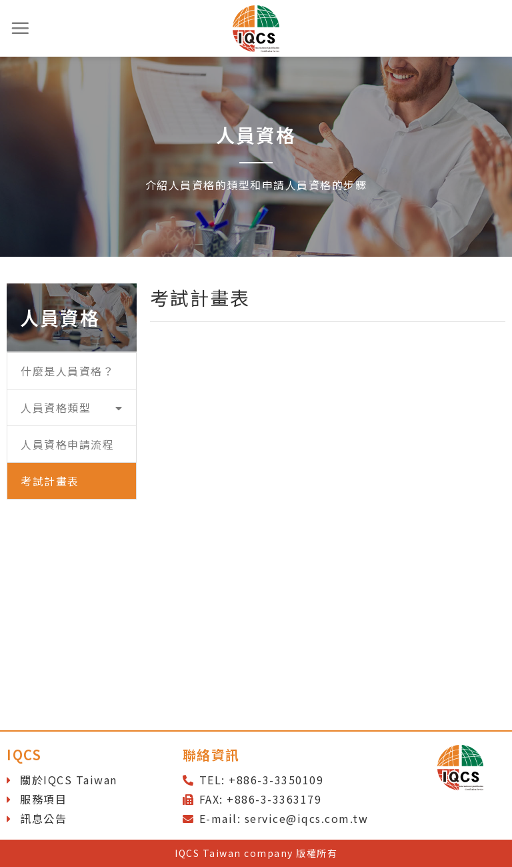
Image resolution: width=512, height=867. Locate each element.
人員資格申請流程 (67, 444)
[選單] (20, 28)
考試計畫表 (50, 481)
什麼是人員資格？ (67, 371)
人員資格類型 (72, 407)
